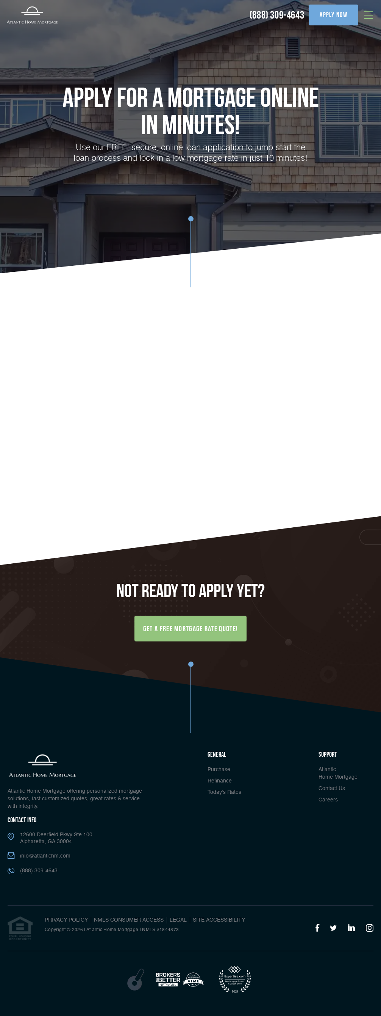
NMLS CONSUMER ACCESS (129, 920)
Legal (178, 920)
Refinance (220, 781)
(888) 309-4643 (277, 15)
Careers (328, 800)
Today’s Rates (224, 792)
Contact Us (332, 788)
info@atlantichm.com (45, 856)
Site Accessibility (219, 920)
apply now (333, 15)
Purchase (219, 769)
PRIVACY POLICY (66, 920)
